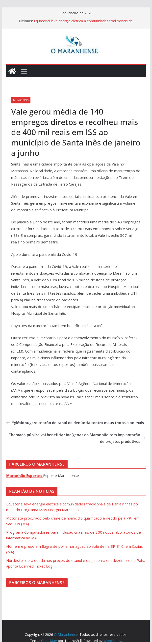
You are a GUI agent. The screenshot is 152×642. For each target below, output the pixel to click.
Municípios (20, 100)
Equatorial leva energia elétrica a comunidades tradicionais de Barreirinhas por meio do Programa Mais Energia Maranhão (83, 23)
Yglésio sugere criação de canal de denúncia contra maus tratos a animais (75, 422)
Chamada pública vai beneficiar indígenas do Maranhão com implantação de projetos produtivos (77, 438)
